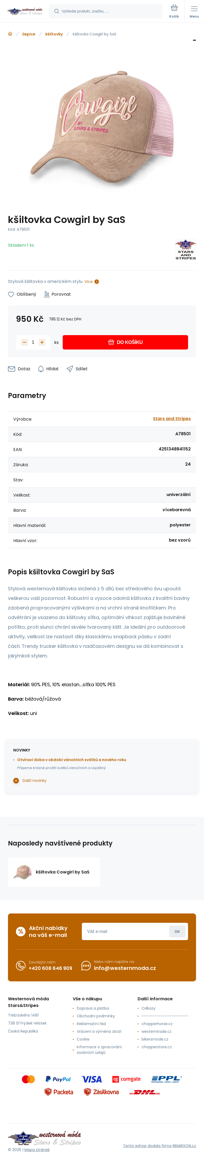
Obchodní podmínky (96, 1016)
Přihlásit (177, 931)
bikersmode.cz (155, 1039)
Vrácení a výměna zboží (99, 1031)
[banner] (24, 11)
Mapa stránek (37, 1149)
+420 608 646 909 (50, 968)
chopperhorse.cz (157, 1023)
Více (88, 281)
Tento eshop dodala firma (147, 1145)
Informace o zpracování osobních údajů (99, 1049)
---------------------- (165, 1016)
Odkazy (148, 1008)
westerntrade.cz (157, 1031)
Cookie (83, 1039)
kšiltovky (54, 34)
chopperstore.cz (157, 1047)
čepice (28, 34)
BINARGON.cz (184, 1145)
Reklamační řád (91, 1023)
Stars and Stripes (172, 419)
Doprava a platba (93, 1008)
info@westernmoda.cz (125, 968)
